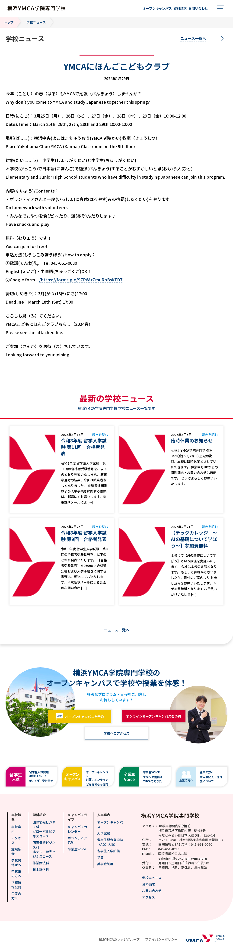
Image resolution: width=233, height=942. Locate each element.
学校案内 (16, 829)
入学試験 (103, 833)
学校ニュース (151, 877)
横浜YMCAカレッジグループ (119, 939)
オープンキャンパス (110, 824)
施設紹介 (16, 851)
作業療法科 (41, 863)
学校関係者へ (16, 862)
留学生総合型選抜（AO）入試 (110, 842)
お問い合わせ (152, 890)
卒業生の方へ (16, 873)
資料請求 (148, 884)
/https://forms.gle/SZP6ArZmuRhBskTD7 (80, 280)
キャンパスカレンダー (77, 829)
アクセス (16, 840)
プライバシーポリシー (161, 939)
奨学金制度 (105, 863)
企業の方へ (16, 895)
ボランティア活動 (77, 840)
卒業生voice (77, 849)
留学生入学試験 (108, 851)
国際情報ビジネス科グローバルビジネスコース (44, 829)
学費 (100, 857)
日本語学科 (41, 869)
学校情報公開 (16, 884)
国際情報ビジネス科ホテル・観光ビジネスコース (44, 849)
